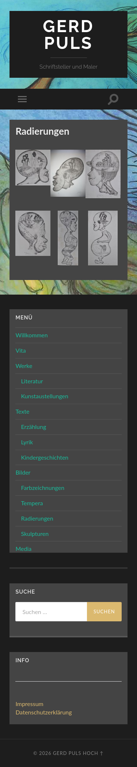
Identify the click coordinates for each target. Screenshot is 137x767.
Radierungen (37, 518)
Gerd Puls (68, 34)
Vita (20, 350)
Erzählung (33, 426)
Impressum (29, 703)
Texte (22, 411)
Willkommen (31, 334)
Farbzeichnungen (42, 487)
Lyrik (27, 441)
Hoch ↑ (93, 753)
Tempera (32, 502)
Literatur (32, 380)
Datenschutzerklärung (43, 712)
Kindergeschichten (44, 457)
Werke (23, 365)
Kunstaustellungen (44, 395)
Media (23, 548)
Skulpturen (35, 533)
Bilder (22, 472)
